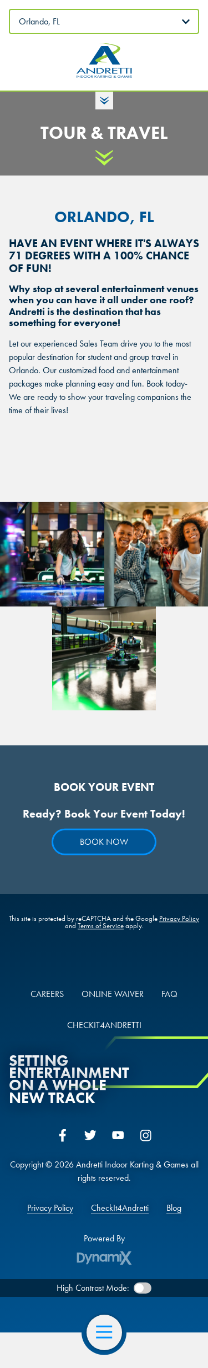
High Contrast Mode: (93, 1288)
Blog (173, 1208)
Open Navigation (109, 1332)
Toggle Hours (104, 100)
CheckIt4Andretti (120, 1208)
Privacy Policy (179, 919)
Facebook (63, 1135)
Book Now (104, 842)
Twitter (90, 1135)
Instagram (146, 1135)
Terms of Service (101, 926)
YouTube (118, 1135)
